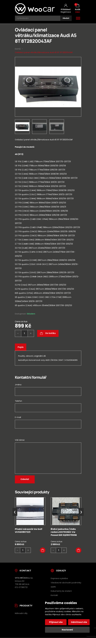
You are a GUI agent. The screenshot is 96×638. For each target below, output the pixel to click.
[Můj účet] (66, 8)
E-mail (18, 417)
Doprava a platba (59, 578)
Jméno (18, 384)
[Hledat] (66, 18)
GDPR (53, 587)
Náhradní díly (21, 613)
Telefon (18, 401)
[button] (42, 550)
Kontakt (54, 595)
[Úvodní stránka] (35, 8)
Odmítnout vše (79, 622)
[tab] (48, 230)
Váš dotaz (20, 440)
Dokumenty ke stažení (61, 591)
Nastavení (67, 629)
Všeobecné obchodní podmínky (66, 582)
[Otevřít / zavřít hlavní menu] (78, 18)
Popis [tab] (21, 347)
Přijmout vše (56, 622)
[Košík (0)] (77, 8)
